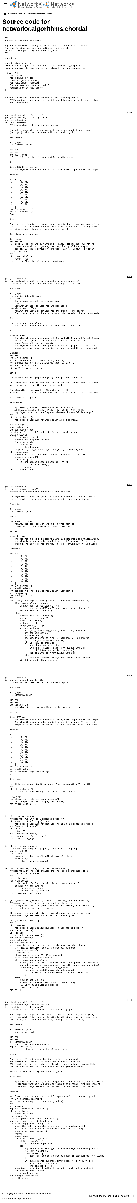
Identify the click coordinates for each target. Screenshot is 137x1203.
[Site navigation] (5, 4)
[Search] (133, 5)
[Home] (5, 13)
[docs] (129, 113)
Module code (16, 14)
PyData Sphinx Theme (115, 1196)
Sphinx (21, 1198)
